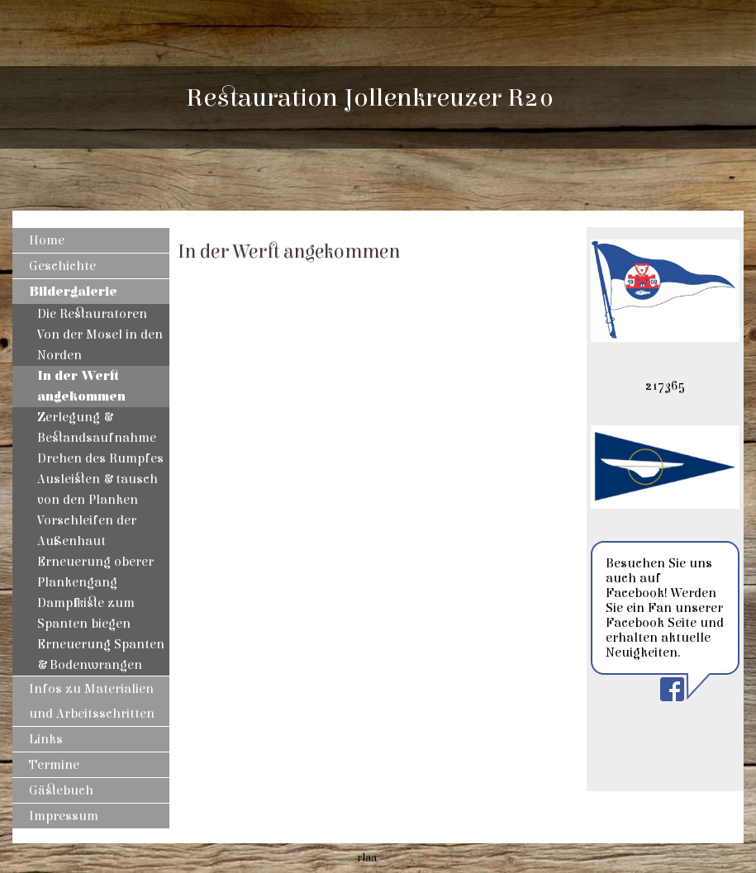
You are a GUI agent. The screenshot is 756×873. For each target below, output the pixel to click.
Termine (54, 764)
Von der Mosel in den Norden (100, 345)
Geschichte (62, 266)
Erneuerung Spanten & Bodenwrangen (100, 654)
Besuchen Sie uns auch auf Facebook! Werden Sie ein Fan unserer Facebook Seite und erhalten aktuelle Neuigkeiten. (665, 608)
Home (46, 240)
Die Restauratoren (92, 313)
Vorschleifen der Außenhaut (86, 530)
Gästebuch (61, 790)
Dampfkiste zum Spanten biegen (86, 613)
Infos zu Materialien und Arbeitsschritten (92, 701)
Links (46, 739)
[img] (665, 107)
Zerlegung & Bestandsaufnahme (96, 427)
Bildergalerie (73, 291)
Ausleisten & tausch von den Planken (97, 489)
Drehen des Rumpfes (100, 458)
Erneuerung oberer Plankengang (95, 572)
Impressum (63, 816)
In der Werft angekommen (81, 386)
